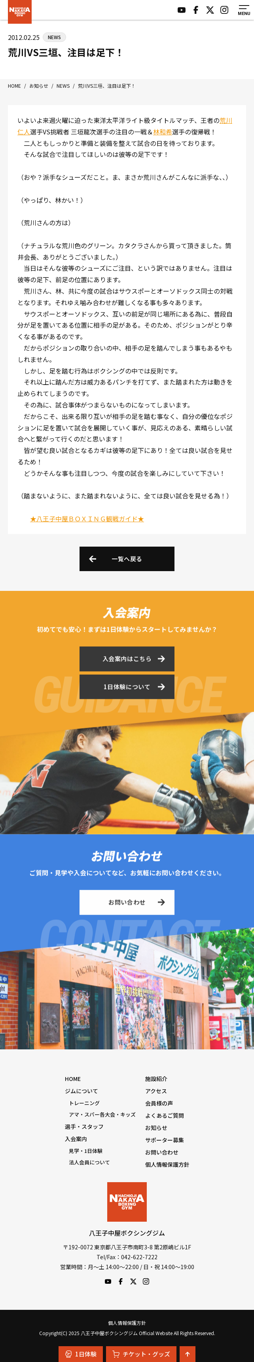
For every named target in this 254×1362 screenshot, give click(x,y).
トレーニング (84, 1103)
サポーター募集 (164, 1140)
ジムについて (81, 1091)
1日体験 (81, 1354)
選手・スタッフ (84, 1126)
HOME (73, 1079)
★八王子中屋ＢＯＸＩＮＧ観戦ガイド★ (87, 518)
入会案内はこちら (127, 660)
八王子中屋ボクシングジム (127, 1202)
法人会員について (89, 1162)
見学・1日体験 (85, 1150)
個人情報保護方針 (167, 1164)
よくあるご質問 (164, 1115)
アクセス (156, 1091)
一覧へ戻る (127, 559)
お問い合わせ (127, 904)
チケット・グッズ (141, 1354)
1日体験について (127, 688)
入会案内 (76, 1139)
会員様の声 (159, 1103)
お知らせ (156, 1128)
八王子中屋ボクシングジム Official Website (20, 12)
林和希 (162, 131)
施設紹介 (156, 1079)
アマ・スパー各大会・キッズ (102, 1114)
